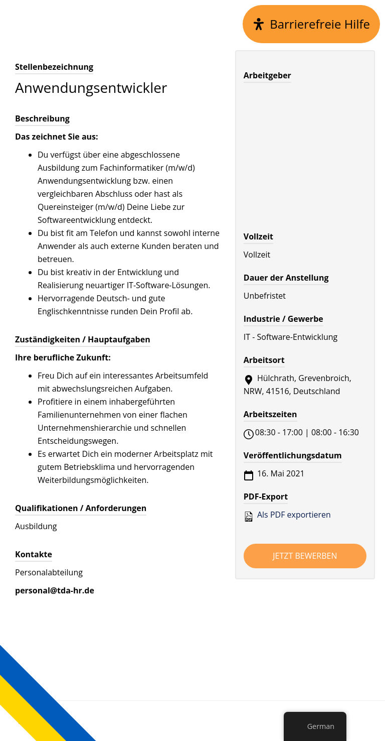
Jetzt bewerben (305, 555)
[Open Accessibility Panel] (311, 24)
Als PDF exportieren (287, 515)
